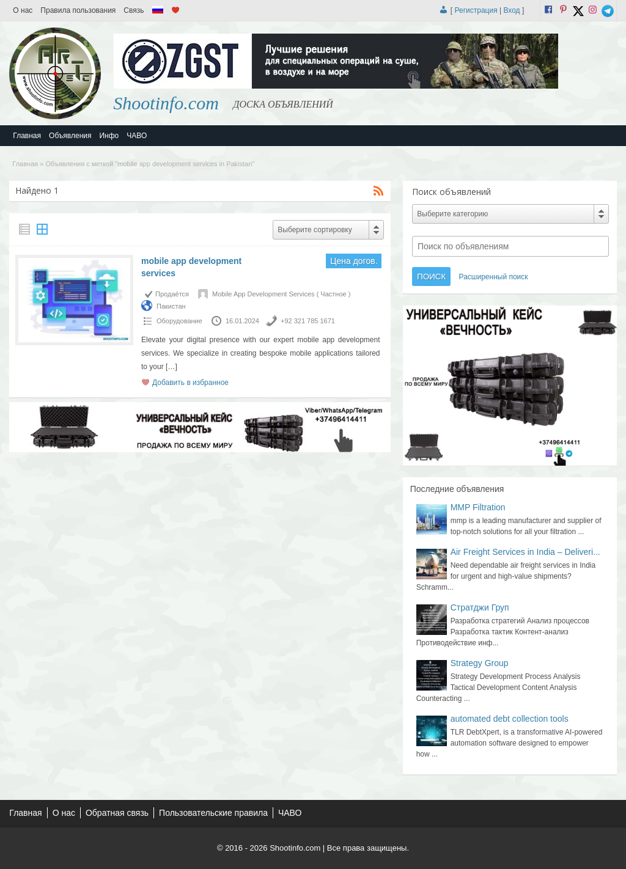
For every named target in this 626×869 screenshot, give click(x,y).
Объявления (70, 135)
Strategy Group (480, 663)
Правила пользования (78, 10)
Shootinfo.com (166, 103)
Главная (27, 135)
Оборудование (179, 320)
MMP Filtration (478, 507)
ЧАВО (137, 135)
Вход (511, 10)
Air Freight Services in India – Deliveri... (525, 552)
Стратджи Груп (480, 607)
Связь (133, 10)
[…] (171, 366)
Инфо (109, 135)
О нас (22, 10)
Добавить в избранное (190, 382)
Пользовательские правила (213, 813)
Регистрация (476, 10)
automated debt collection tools (510, 719)
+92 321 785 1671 (308, 320)
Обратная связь (117, 813)
